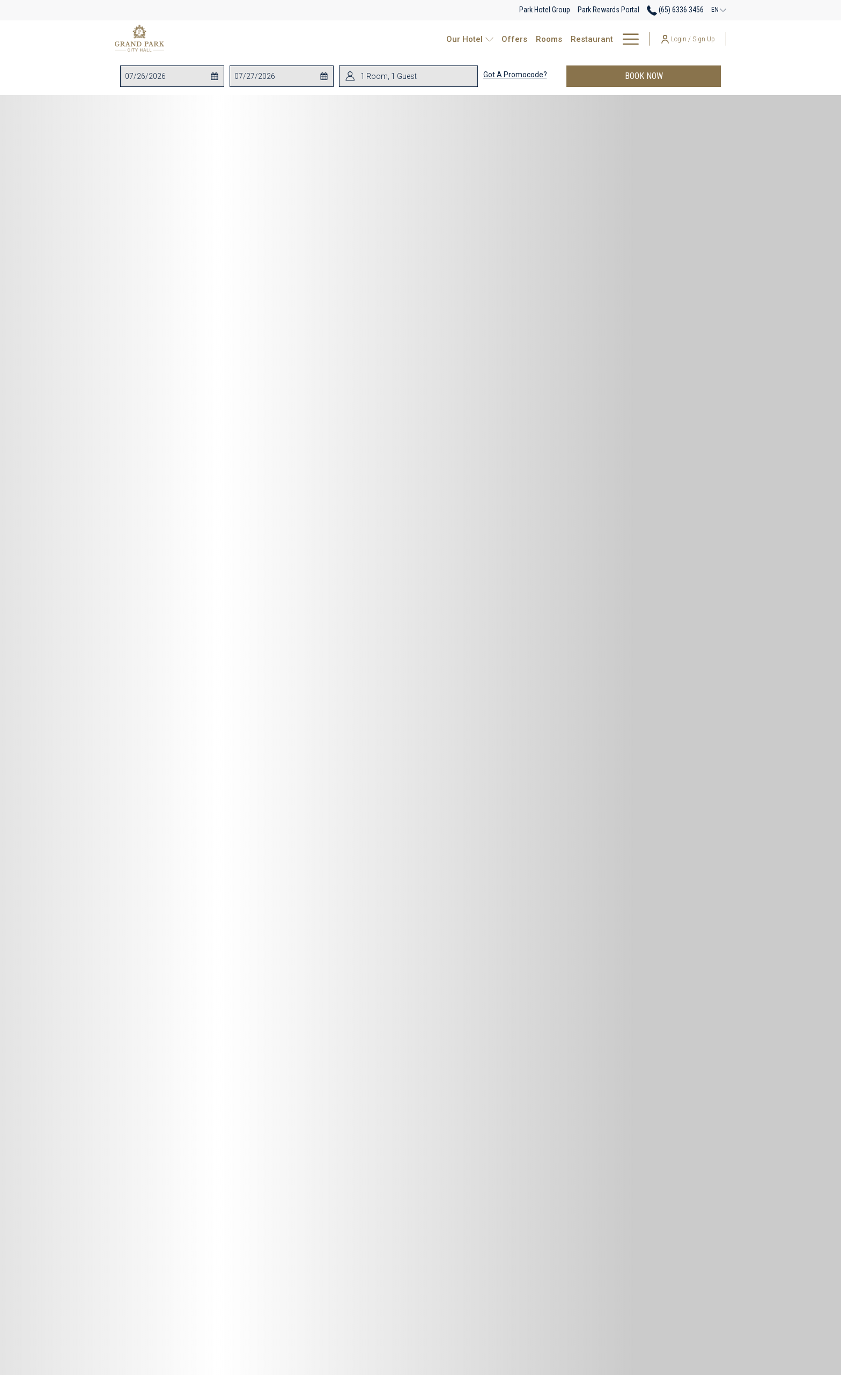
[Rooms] (422, 38)
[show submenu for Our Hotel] (365, 38)
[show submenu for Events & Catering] (572, 38)
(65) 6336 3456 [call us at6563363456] (675, 9)
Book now (673, 75)
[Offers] (388, 38)
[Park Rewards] (608, 38)
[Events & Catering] (529, 38)
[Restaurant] (465, 38)
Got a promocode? (515, 74)
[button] (168, 76)
